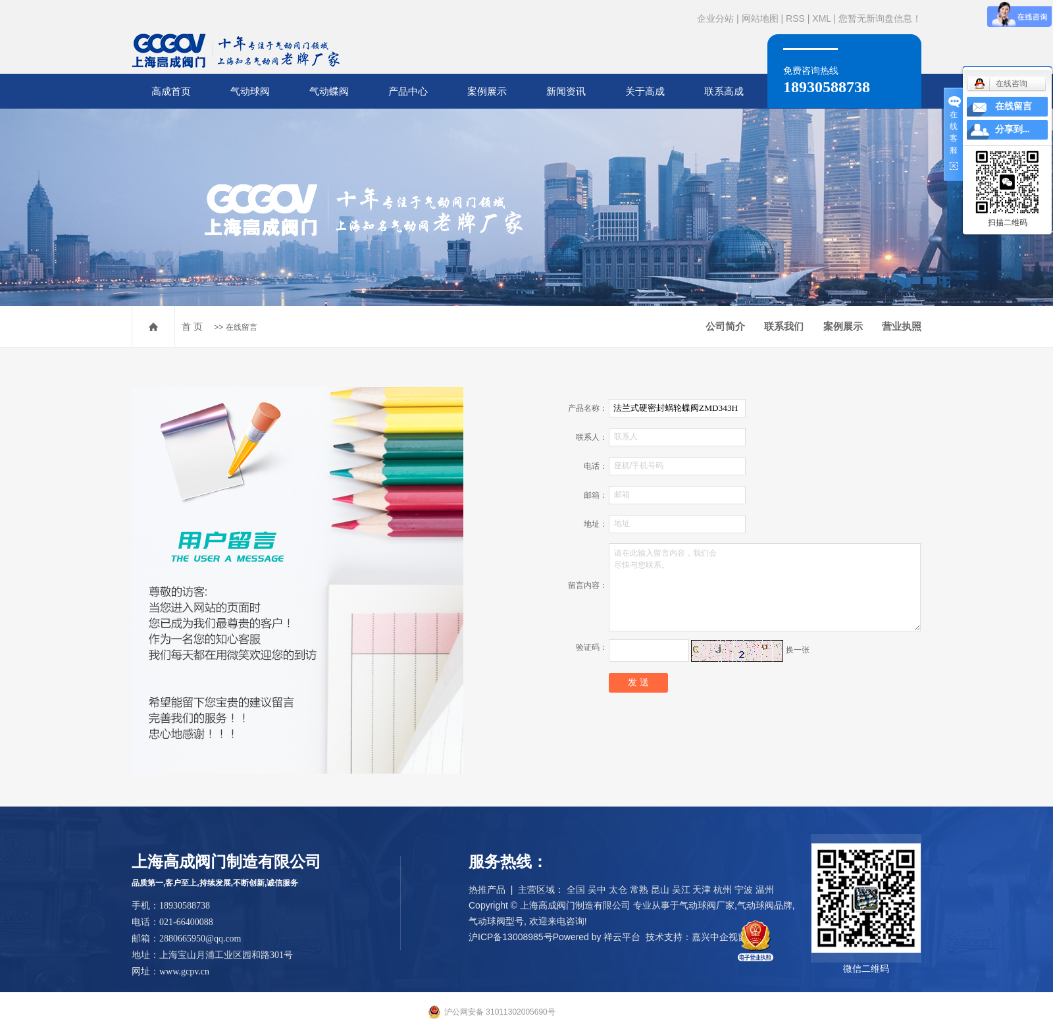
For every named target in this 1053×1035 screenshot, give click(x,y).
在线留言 (1013, 106)
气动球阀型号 (496, 921)
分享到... (1012, 129)
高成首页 (171, 91)
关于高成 (645, 91)
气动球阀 (250, 91)
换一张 (797, 649)
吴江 (681, 889)
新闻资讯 (566, 91)
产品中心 (408, 91)
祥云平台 (622, 937)
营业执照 (901, 326)
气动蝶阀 (329, 91)
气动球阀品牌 (764, 905)
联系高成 (724, 91)
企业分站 (715, 18)
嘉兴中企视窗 (719, 937)
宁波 (743, 889)
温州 (765, 889)
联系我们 (784, 326)
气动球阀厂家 (706, 905)
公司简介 (725, 326)
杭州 (722, 889)
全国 (576, 889)
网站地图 (760, 18)
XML (821, 18)
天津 (701, 889)
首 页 (192, 326)
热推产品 (487, 889)
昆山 (660, 889)
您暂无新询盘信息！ (879, 18)
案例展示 (487, 91)
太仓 (618, 889)
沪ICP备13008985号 (511, 937)
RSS (795, 18)
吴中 (597, 889)
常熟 (639, 889)
